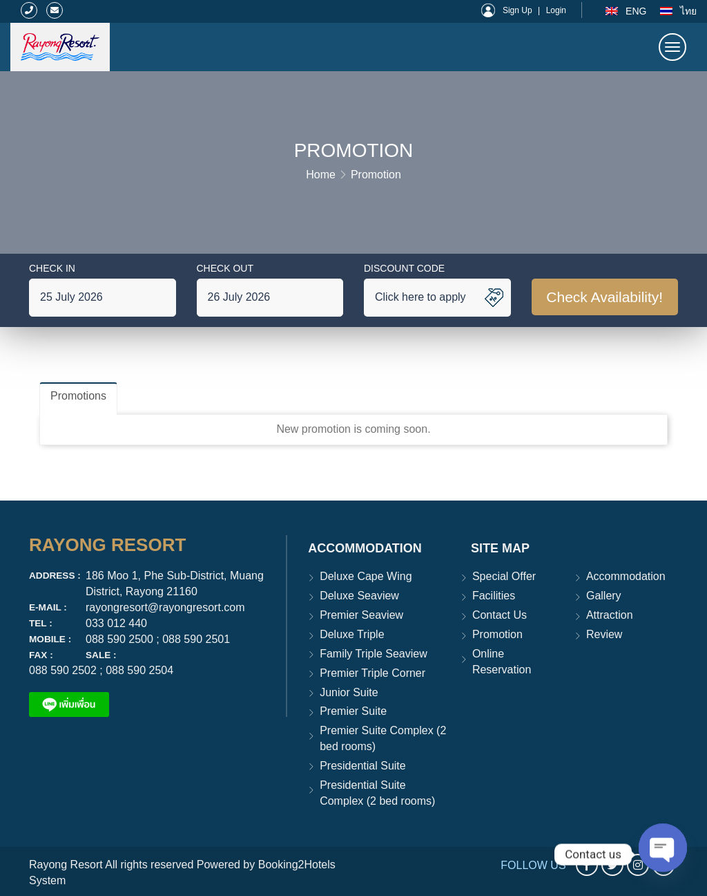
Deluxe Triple (352, 634)
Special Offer (504, 576)
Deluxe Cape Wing (365, 576)
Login (556, 10)
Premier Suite (353, 711)
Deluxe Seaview (359, 595)
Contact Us (499, 615)
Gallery (603, 595)
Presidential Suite (363, 766)
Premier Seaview (361, 615)
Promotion (376, 174)
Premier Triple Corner (372, 673)
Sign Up (517, 10)
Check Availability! (604, 297)
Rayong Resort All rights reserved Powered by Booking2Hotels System (182, 872)
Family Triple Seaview (373, 654)
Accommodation (626, 576)
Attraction (609, 615)
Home (321, 174)
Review (604, 634)
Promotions (78, 396)
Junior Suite (349, 692)
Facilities (493, 595)
